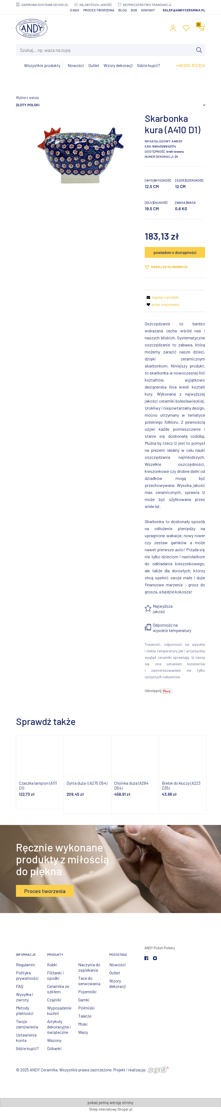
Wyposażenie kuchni (59, 1010)
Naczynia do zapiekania (89, 967)
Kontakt (148, 10)
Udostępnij (153, 690)
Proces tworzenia (98, 10)
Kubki (52, 964)
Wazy (83, 1032)
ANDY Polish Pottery (159, 948)
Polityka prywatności (27, 975)
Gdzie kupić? (27, 1048)
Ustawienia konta (26, 1037)
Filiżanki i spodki (55, 975)
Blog (122, 10)
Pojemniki (87, 991)
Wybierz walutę (27, 97)
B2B (134, 10)
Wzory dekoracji (117, 983)
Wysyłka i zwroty (24, 997)
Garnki (84, 999)
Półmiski (86, 1007)
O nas (74, 10)
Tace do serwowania (89, 980)
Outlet (114, 972)
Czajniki (54, 999)
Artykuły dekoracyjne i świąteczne (59, 1027)
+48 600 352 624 (190, 65)
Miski (83, 1024)
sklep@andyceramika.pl (184, 10)
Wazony (54, 1040)
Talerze (84, 1015)
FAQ (19, 986)
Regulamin (25, 964)
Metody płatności (25, 1010)
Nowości (117, 964)
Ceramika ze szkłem (58, 989)
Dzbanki (54, 1048)
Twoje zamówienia (27, 1024)
